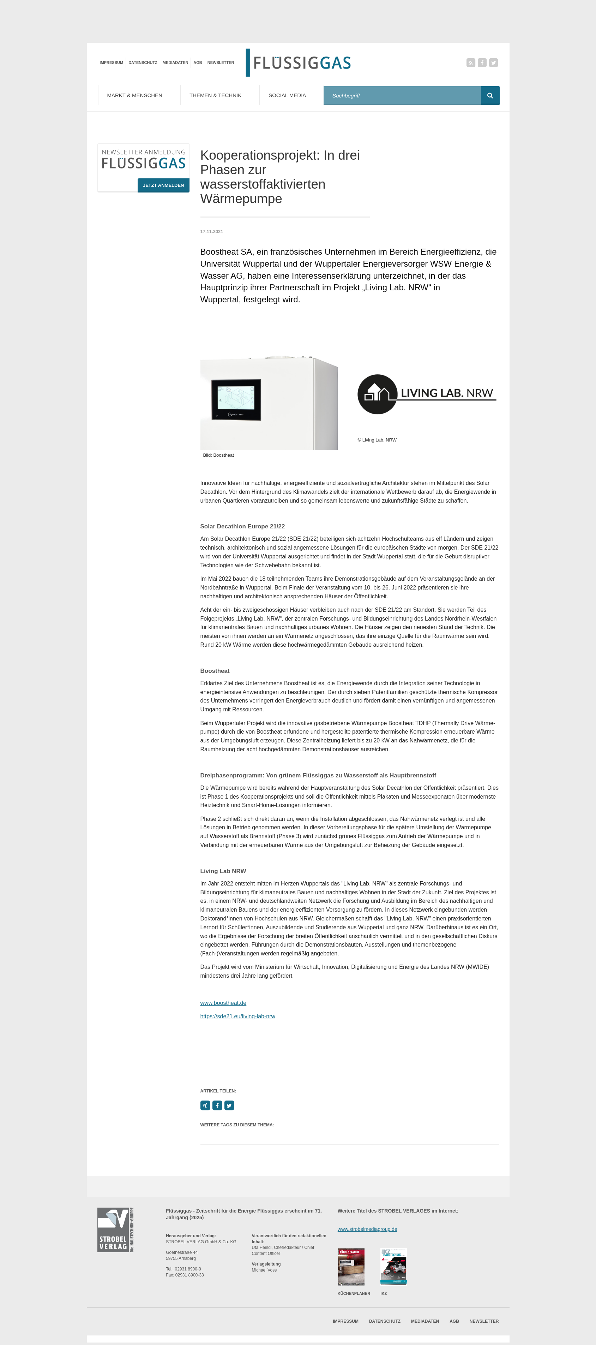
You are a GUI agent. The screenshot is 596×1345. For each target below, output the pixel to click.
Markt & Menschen (141, 94)
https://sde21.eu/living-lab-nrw (238, 1018)
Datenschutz (142, 62)
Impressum (112, 62)
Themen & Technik (224, 94)
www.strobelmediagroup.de (367, 1231)
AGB (197, 62)
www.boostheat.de (223, 1005)
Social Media (297, 94)
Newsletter (220, 62)
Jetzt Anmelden (163, 187)
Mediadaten (175, 62)
